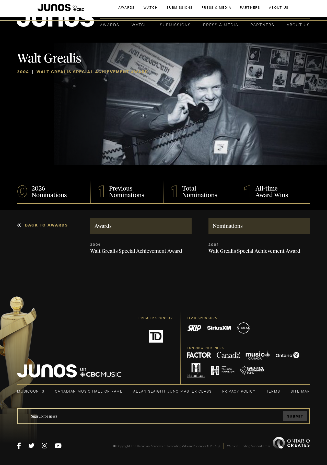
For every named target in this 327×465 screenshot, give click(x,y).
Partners (262, 24)
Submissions (175, 24)
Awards (109, 24)
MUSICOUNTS (30, 390)
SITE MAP (300, 390)
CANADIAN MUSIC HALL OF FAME (89, 390)
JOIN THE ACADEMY (238, 12)
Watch (140, 24)
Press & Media (220, 24)
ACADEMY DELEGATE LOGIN (286, 12)
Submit (295, 416)
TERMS (273, 390)
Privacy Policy (239, 390)
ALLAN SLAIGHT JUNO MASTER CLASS (172, 390)
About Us (298, 24)
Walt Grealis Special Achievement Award (136, 251)
